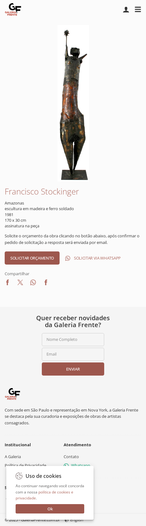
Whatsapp (77, 465)
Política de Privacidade (25, 465)
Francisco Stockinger (42, 191)
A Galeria (13, 456)
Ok (50, 509)
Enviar (73, 369)
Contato (71, 456)
